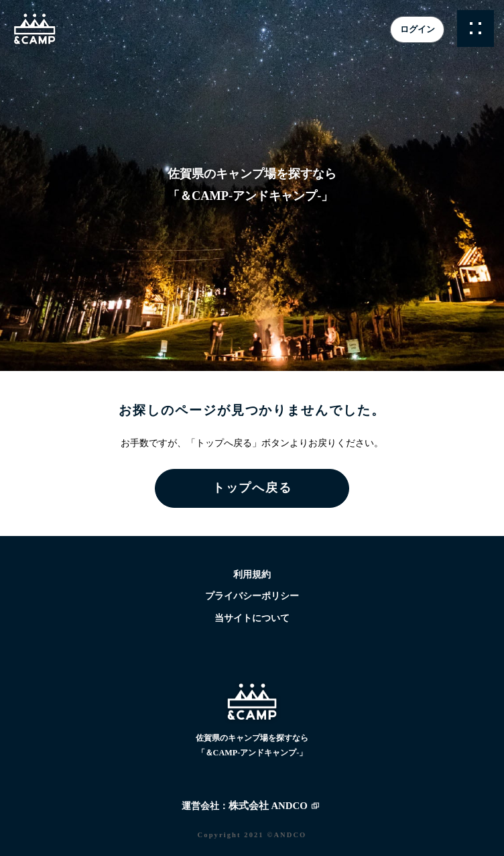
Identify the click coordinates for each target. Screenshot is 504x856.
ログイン (417, 29)
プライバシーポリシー (252, 596)
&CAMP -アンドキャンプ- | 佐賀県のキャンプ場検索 (35, 29)
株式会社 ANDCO (268, 805)
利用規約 (252, 575)
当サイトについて (252, 618)
